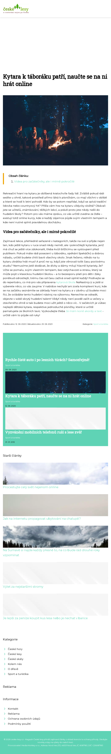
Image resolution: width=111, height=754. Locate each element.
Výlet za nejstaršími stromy (23, 586)
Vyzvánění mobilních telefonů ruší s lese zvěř (43, 432)
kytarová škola (65, 282)
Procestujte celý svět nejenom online (30, 487)
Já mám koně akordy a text (84, 311)
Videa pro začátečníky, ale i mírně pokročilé (44, 181)
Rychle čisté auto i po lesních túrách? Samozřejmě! (47, 359)
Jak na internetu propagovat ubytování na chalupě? (42, 518)
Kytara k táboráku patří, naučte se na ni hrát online (48, 396)
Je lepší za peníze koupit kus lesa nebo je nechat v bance (45, 618)
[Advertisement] (55, 39)
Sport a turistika (100, 324)
